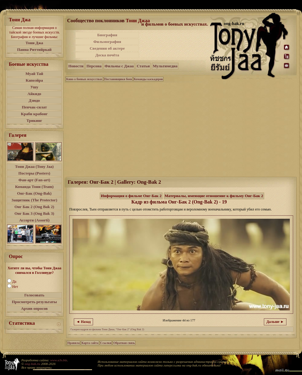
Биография (107, 35)
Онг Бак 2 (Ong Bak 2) (34, 206)
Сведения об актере (107, 48)
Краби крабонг (34, 113)
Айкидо (34, 93)
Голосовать (34, 295)
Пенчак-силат (34, 107)
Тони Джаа (138, 20)
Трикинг (34, 120)
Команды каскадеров (148, 79)
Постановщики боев (118, 79)
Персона (93, 66)
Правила (73, 343)
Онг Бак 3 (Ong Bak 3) (34, 213)
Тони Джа (34, 43)
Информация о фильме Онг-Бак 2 (131, 195)
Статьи (143, 66)
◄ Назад (83, 322)
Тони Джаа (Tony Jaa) (34, 166)
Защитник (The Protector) (34, 200)
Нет (15, 287)
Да (14, 281)
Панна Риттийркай (34, 49)
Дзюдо (34, 100)
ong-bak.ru (32, 364)
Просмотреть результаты (34, 301)
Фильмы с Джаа (119, 66)
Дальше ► (275, 322)
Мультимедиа (165, 66)
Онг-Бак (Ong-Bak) (34, 193)
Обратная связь (124, 343)
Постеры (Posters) (34, 173)
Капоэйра (34, 80)
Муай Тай (34, 73)
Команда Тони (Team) (34, 186)
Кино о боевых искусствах (84, 79)
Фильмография (107, 41)
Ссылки (106, 343)
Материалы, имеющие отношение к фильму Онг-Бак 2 (214, 195)
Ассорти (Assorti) (34, 220)
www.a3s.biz (58, 360)
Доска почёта (107, 55)
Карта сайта (89, 343)
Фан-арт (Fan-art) (34, 180)
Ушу (34, 87)
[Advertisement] (175, 45)
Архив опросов (34, 308)
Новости (75, 66)
